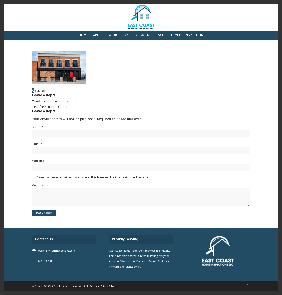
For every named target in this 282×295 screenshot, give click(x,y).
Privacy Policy (107, 286)
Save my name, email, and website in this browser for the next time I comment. (94, 177)
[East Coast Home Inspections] (141, 17)
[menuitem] (83, 35)
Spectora (94, 286)
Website (38, 161)
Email (37, 144)
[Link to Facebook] (247, 17)
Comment (40, 185)
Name (37, 127)
